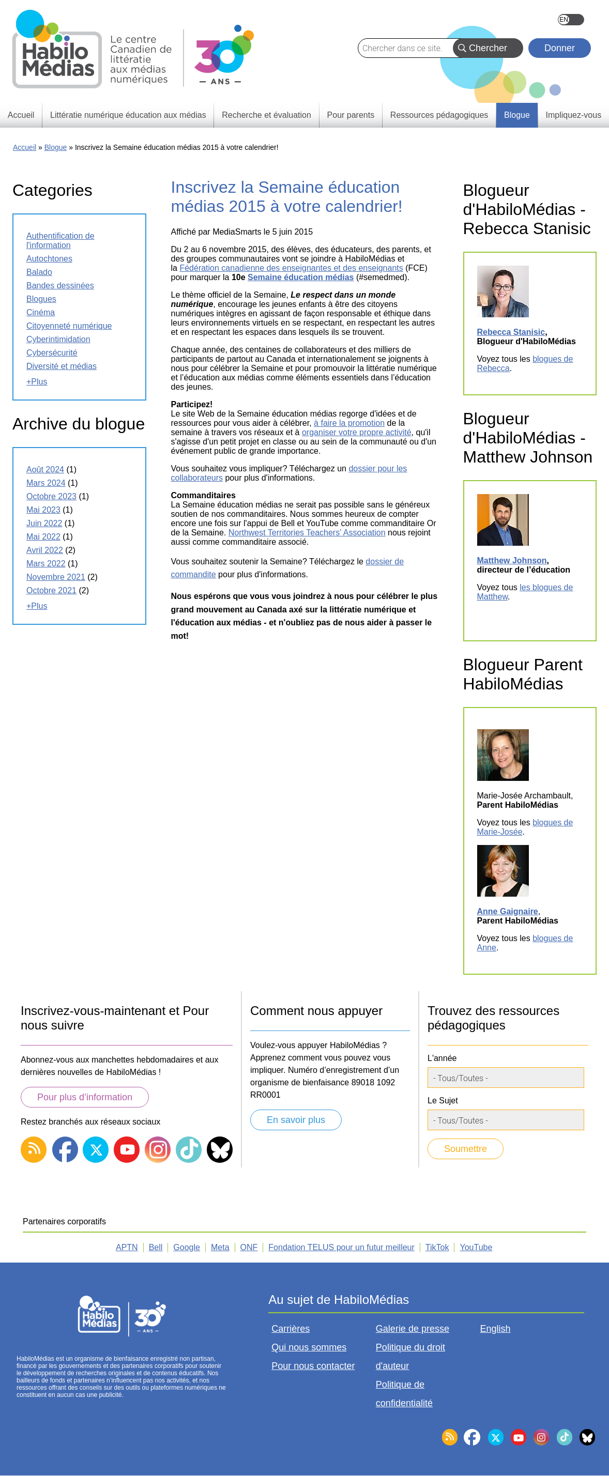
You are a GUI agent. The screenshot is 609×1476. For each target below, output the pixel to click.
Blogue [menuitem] (517, 115)
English (571, 19)
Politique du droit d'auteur (410, 1356)
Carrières (290, 1329)
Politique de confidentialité (404, 1393)
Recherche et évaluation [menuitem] (266, 115)
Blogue (55, 147)
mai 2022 (43, 536)
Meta (220, 1247)
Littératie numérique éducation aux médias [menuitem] (128, 115)
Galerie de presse (412, 1329)
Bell (156, 1247)
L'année (442, 1058)
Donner (559, 48)
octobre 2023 (51, 496)
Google (186, 1247)
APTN (127, 1247)
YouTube (476, 1247)
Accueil (24, 147)
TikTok (437, 1247)
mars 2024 (46, 483)
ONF (249, 1247)
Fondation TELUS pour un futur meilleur (341, 1247)
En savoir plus (296, 1120)
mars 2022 (46, 563)
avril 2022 (44, 550)
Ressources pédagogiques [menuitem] (439, 115)
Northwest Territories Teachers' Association (307, 532)
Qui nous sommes (308, 1347)
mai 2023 (43, 509)
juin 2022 (44, 523)
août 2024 (45, 469)
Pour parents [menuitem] (351, 115)
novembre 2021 (55, 577)
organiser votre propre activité (357, 432)
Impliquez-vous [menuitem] (574, 115)
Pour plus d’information (84, 1097)
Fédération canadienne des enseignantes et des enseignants (291, 268)
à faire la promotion (349, 423)
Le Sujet (443, 1100)
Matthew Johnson (512, 560)
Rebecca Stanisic (511, 332)
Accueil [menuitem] (21, 115)
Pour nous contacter (313, 1366)
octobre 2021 (51, 590)
